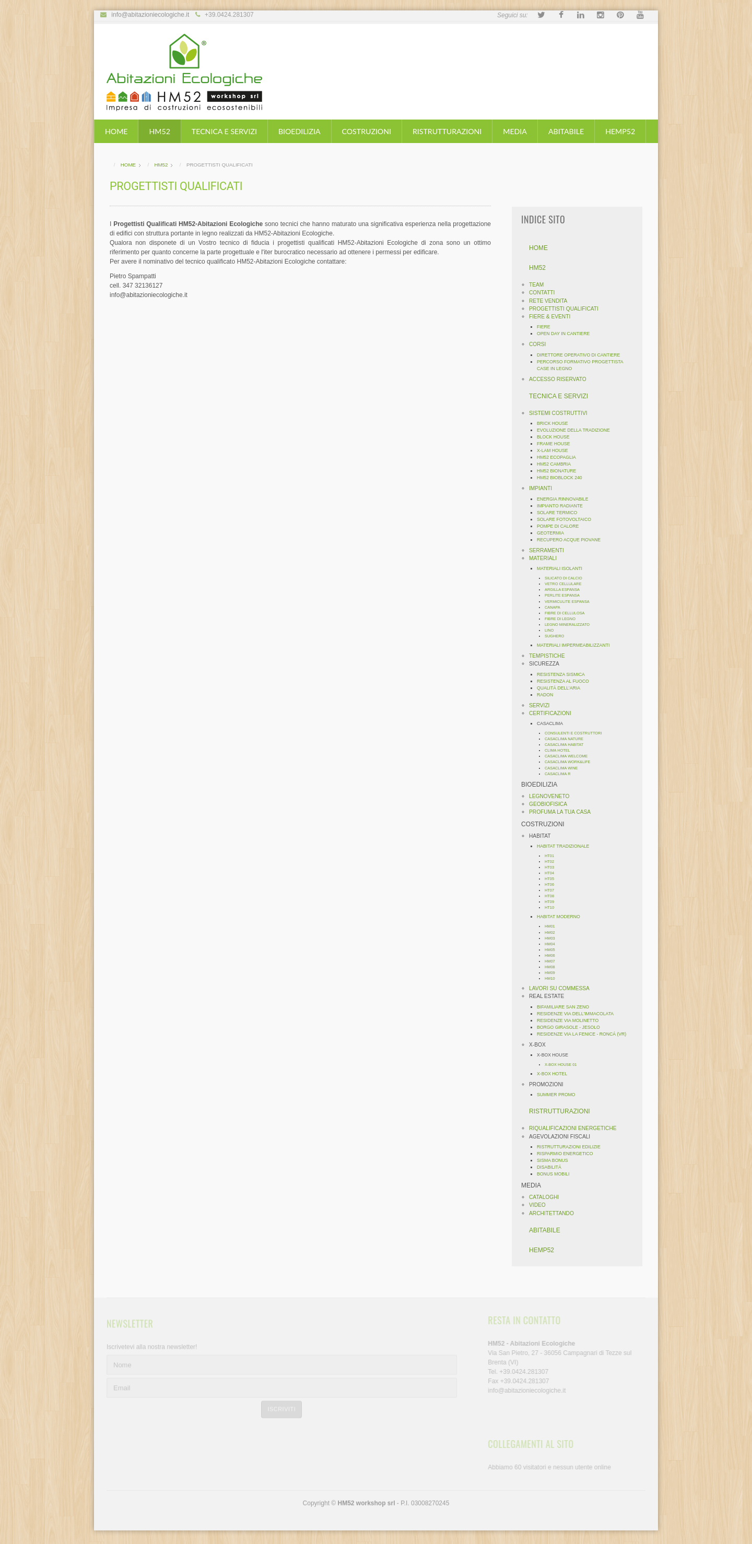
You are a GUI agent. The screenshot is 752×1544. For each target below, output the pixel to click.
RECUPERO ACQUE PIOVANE (572, 539)
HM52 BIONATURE (559, 470)
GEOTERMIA (553, 533)
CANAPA (555, 607)
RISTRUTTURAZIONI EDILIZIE (572, 1146)
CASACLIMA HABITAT (567, 744)
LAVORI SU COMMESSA (562, 988)
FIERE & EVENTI (552, 316)
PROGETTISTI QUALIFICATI (567, 309)
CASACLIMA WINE (564, 768)
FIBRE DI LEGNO (563, 618)
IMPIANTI (543, 488)
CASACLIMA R (561, 773)
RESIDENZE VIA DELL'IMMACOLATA (578, 1013)
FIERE (547, 326)
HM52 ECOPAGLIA (559, 457)
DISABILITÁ (552, 1167)
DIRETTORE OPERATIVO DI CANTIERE (581, 355)
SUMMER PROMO (559, 1094)
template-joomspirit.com (748, 1491)
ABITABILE (566, 131)
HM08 (553, 967)
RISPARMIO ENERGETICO (568, 1153)
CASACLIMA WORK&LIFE (571, 761)
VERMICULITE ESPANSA (570, 601)
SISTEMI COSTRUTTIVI (561, 413)
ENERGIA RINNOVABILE (565, 499)
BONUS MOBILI (556, 1174)
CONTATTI (545, 292)
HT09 (552, 901)
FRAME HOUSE (556, 443)
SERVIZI (542, 705)
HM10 (553, 978)
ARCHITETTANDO (554, 1213)
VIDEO (540, 1205)
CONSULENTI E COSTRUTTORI (576, 733)
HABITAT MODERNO (561, 916)
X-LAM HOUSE (555, 450)
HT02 (552, 861)
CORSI (540, 344)
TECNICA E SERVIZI (224, 131)
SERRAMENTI (549, 550)
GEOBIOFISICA (551, 804)
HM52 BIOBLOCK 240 (562, 477)
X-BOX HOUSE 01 (564, 1064)
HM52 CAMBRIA (557, 464)
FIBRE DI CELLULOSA (568, 613)
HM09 (553, 972)
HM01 (553, 926)
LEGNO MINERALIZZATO (570, 624)
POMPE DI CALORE (561, 526)
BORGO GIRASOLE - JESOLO (571, 1027)
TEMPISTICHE (550, 656)
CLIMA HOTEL (560, 750)
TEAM (539, 285)
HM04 (553, 944)
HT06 (552, 884)
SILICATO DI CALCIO (566, 578)
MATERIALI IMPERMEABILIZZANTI (576, 645)
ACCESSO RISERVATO (561, 379)
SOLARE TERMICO (560, 512)
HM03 (553, 938)
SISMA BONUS (555, 1160)
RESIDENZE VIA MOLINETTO (571, 1020)
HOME (116, 131)
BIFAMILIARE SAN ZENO (566, 1006)
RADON (548, 694)
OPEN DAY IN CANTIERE (566, 333)
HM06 (553, 955)
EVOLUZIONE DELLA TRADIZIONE (576, 430)
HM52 (159, 131)
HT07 (552, 890)
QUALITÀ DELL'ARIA (561, 688)
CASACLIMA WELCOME (569, 756)
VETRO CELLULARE (566, 583)
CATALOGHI (547, 1197)
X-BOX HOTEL (555, 1073)
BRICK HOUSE (555, 423)
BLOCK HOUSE (556, 437)
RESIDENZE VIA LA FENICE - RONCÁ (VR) (584, 1034)
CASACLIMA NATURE (567, 739)
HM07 (553, 961)
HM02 (553, 932)
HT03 (552, 867)
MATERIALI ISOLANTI (562, 568)
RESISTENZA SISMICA (564, 674)
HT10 (552, 907)
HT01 (552, 855)
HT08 (552, 896)
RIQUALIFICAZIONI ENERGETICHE (576, 1128)
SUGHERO (557, 636)
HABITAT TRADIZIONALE (566, 846)
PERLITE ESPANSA (565, 595)
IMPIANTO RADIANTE (563, 505)
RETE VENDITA (551, 301)
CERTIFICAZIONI (553, 713)
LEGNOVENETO (552, 796)
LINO (552, 630)
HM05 (553, 949)
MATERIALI (546, 558)
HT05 (552, 878)
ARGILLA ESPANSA (565, 589)
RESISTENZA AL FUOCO (566, 681)
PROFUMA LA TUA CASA (563, 812)
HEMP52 (620, 131)
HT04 (552, 873)
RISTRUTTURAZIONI (447, 131)
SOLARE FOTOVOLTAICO (567, 519)
